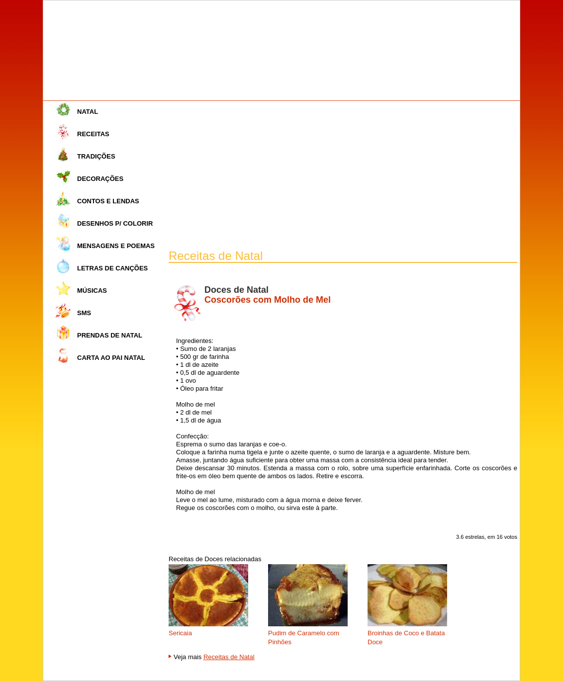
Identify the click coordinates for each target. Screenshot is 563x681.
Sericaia (180, 633)
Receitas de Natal (229, 657)
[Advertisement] (343, 175)
